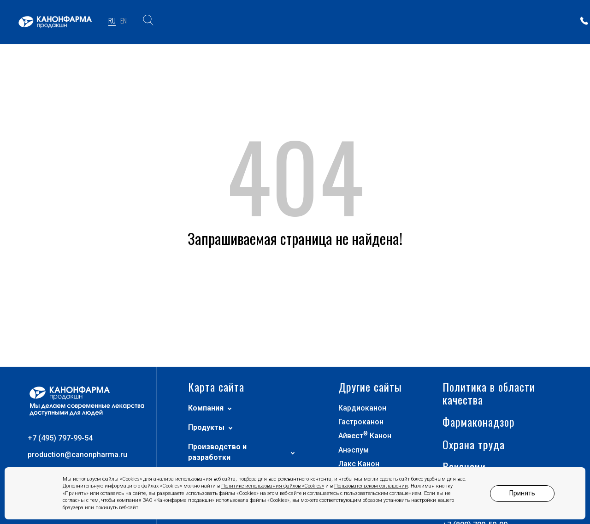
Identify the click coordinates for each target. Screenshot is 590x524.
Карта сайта (216, 430)
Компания (209, 451)
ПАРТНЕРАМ (485, 21)
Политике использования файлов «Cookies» (272, 486)
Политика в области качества (488, 437)
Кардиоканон (362, 451)
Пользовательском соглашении (371, 486)
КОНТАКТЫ (537, 21)
